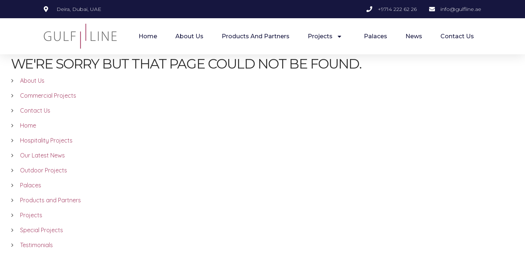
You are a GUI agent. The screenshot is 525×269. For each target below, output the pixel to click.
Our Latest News (42, 163)
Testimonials (36, 253)
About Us (189, 36)
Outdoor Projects (43, 178)
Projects (326, 36)
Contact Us (457, 36)
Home (148, 36)
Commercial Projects (48, 104)
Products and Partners (255, 36)
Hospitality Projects (46, 148)
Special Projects (41, 238)
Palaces (375, 36)
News (413, 36)
